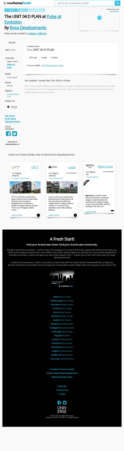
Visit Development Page (53, 65)
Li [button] (38, 215)
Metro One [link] (105, 166)
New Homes (62, 296)
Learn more (17, 215)
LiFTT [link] (35, 167)
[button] (117, 3)
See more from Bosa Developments (12, 118)
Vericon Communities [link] (21, 178)
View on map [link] (11, 66)
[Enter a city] (84, 3)
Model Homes (62, 304)
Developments (62, 324)
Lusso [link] (72, 167)
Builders (62, 335)
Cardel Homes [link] (93, 177)
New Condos (62, 308)
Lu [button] (75, 215)
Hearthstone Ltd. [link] (57, 178)
